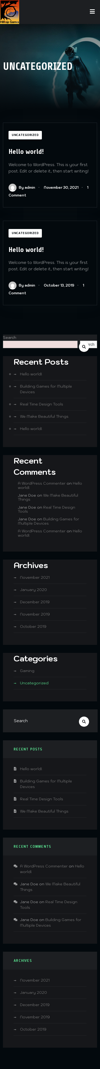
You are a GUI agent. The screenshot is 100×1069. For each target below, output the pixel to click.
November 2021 (35, 577)
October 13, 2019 (59, 285)
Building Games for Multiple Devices (48, 521)
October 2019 (33, 626)
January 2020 (33, 589)
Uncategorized (25, 135)
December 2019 (35, 602)
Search (9, 337)
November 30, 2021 (61, 187)
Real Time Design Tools (41, 404)
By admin (22, 187)
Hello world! (26, 151)
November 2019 (35, 614)
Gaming (27, 670)
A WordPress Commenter (42, 483)
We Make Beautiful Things (44, 416)
